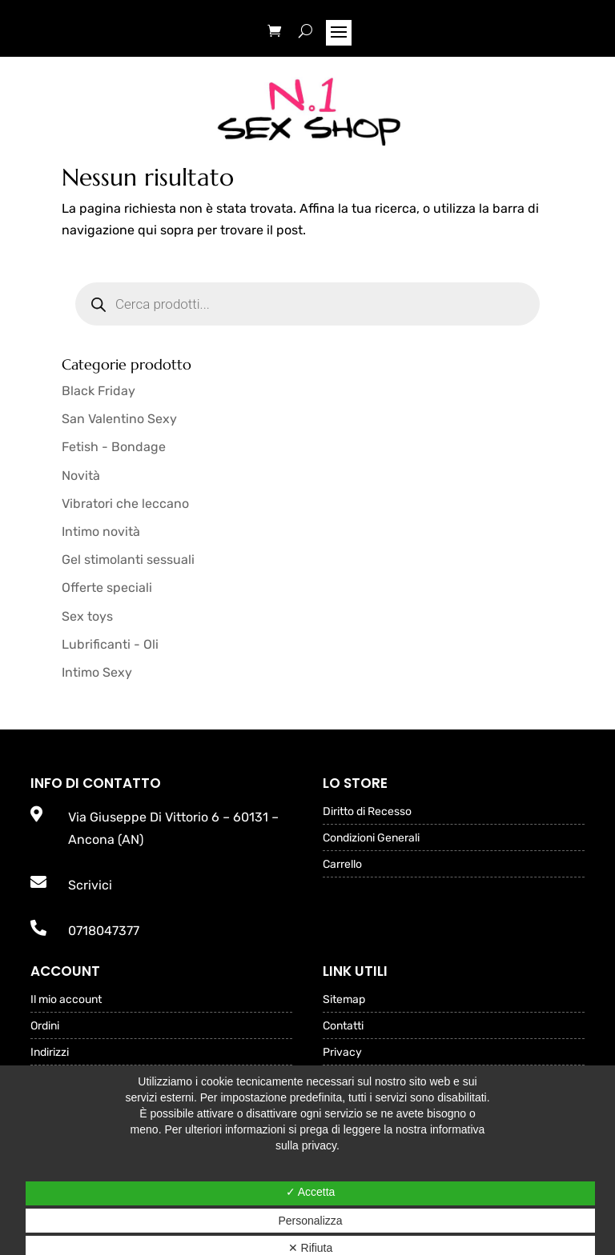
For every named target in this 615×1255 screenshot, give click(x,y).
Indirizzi (49, 1053)
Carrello (342, 865)
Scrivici (90, 885)
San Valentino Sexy (119, 418)
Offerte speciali (107, 587)
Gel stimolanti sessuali (128, 559)
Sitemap (344, 1000)
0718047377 (103, 930)
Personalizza (310, 1220)
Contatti (343, 1027)
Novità (81, 475)
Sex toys (87, 616)
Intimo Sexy (97, 672)
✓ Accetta (311, 1191)
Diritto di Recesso (367, 812)
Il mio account (66, 1000)
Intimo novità (101, 531)
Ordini (44, 1027)
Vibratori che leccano (125, 503)
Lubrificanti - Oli (110, 644)
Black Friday (98, 390)
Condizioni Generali (371, 839)
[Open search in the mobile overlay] (307, 304)
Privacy (342, 1053)
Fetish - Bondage (114, 446)
